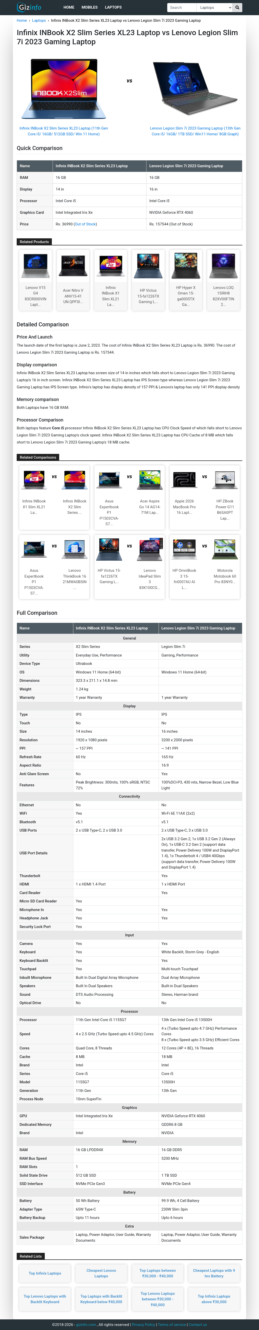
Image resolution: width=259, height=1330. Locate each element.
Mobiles (90, 7)
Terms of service (172, 1324)
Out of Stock (85, 224)
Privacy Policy (143, 1324)
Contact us (198, 1324)
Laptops (113, 7)
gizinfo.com (86, 1324)
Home (68, 7)
